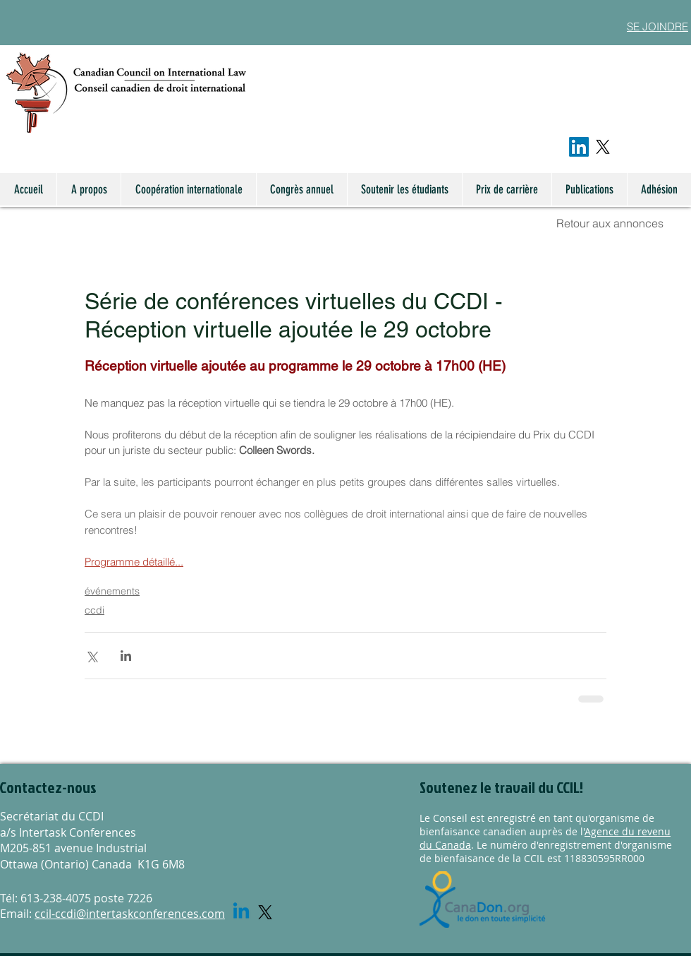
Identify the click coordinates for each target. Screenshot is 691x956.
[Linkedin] (241, 912)
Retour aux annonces (610, 223)
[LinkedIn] (579, 147)
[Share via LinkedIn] (126, 655)
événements (112, 591)
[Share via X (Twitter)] (91, 655)
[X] (603, 147)
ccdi (94, 610)
